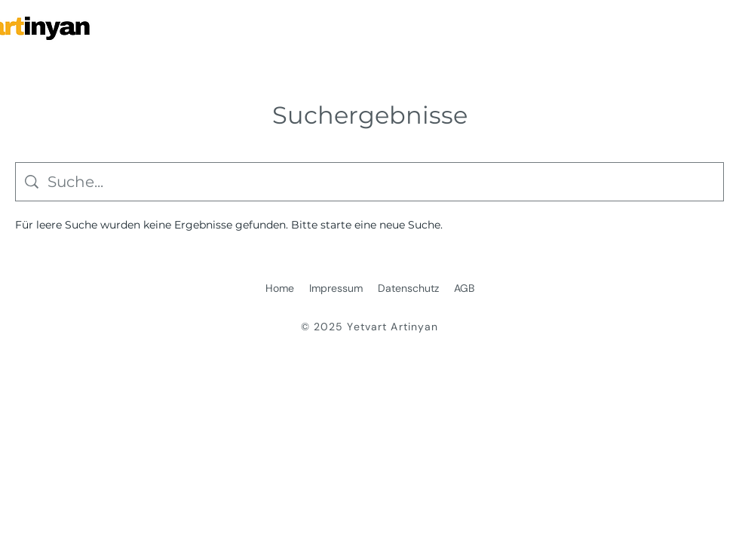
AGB (464, 288)
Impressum (336, 288)
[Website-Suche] (380, 182)
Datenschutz (408, 288)
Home (279, 288)
